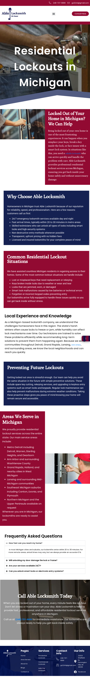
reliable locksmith (74, 153)
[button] (54, 14)
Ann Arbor (77, 344)
